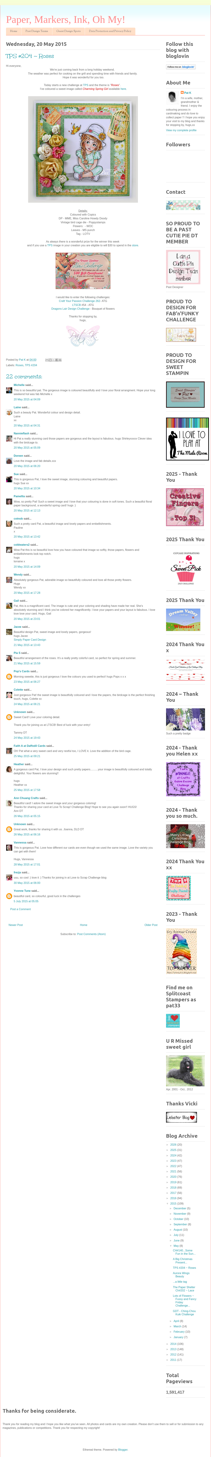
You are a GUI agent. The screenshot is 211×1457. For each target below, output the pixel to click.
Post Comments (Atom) (91, 934)
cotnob (18, 518)
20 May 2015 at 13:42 (27, 536)
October (179, 1219)
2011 (173, 1359)
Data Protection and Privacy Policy (110, 31)
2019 (173, 1182)
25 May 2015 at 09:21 (27, 756)
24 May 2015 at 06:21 (27, 704)
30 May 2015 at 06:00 (27, 882)
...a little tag (180, 1281)
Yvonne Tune (22, 890)
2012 (173, 1354)
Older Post (150, 925)
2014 (173, 1343)
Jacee (17, 626)
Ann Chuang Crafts (26, 798)
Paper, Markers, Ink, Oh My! (65, 19)
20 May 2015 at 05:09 (27, 447)
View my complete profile (181, 130)
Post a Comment (20, 909)
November (180, 1213)
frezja (17, 872)
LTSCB (77, 304)
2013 (173, 1349)
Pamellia (19, 496)
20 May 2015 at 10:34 (27, 488)
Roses (19, 365)
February (179, 1331)
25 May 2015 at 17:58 (27, 790)
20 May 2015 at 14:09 (27, 566)
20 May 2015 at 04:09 (27, 399)
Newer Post (16, 925)
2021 (173, 1171)
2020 (173, 1176)
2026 (173, 1144)
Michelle (19, 385)
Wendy (18, 574)
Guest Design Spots (68, 31)
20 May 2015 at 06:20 (27, 466)
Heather (19, 764)
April (177, 1321)
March (178, 1326)
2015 (173, 1203)
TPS (85, 85)
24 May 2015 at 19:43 (27, 737)
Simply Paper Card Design (30, 639)
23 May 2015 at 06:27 (27, 681)
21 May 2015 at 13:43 (27, 645)
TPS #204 (31, 365)
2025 (173, 1150)
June (177, 1240)
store (135, 245)
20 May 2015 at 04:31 (27, 425)
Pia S (17, 652)
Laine (17, 407)
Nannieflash (21, 433)
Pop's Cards (22, 671)
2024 (173, 1155)
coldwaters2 (22, 544)
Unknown (20, 712)
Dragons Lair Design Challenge (70, 308)
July (176, 1235)
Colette (18, 689)
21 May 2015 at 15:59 (27, 663)
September (181, 1224)
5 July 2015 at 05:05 (26, 901)
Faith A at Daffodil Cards (30, 745)
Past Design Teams (37, 31)
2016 (173, 1198)
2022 (173, 1166)
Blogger (122, 1449)
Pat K (187, 92)
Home (13, 31)
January (179, 1337)
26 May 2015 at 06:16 (27, 834)
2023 (173, 1160)
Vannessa (20, 842)
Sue (16, 474)
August (178, 1229)
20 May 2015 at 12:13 (27, 510)
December (180, 1208)
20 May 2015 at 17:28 (27, 592)
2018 (173, 1187)
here (123, 88)
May (177, 1245)
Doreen (18, 455)
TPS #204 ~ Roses (184, 1267)
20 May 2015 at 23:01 (27, 618)
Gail (16, 600)
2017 (173, 1192)
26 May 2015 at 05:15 (27, 816)
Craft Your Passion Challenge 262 (79, 301)
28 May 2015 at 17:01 (27, 864)
